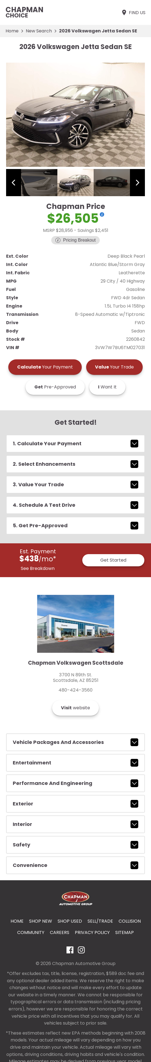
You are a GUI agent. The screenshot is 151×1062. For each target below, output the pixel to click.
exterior (76, 804)
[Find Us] (133, 12)
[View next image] (137, 182)
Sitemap (124, 932)
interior (76, 824)
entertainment (76, 763)
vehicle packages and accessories (76, 742)
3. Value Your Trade (76, 484)
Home (12, 31)
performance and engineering (76, 783)
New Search (39, 31)
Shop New (40, 921)
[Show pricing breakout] (102, 214)
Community (30, 932)
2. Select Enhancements (76, 464)
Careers (59, 932)
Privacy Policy (92, 932)
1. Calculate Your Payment (76, 443)
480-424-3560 (75, 690)
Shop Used (70, 921)
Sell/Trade (100, 921)
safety (76, 845)
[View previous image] (13, 182)
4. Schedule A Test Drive (76, 505)
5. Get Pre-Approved (76, 525)
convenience (76, 865)
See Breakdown (38, 568)
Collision (130, 921)
